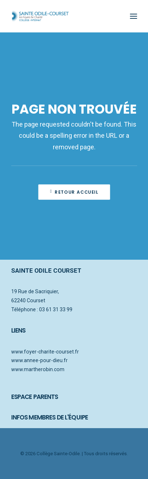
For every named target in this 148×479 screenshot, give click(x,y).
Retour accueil (74, 192)
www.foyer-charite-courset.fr (45, 352)
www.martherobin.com (37, 369)
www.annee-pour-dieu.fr (39, 360)
